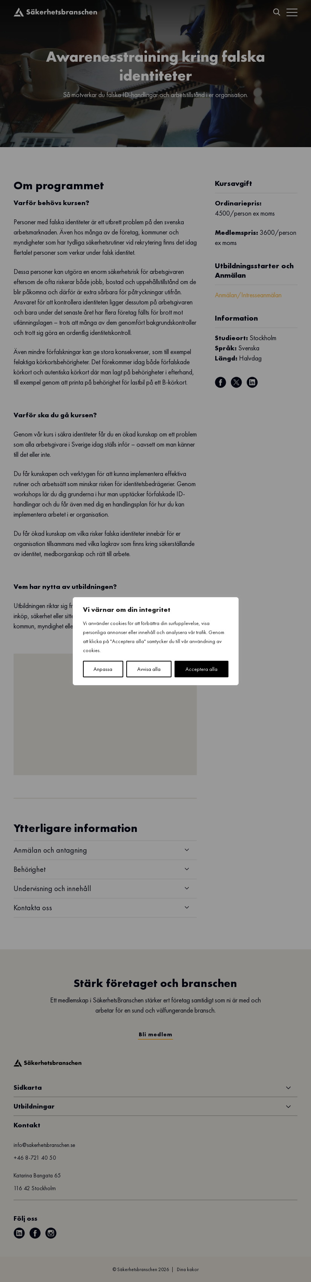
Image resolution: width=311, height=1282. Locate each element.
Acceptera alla (201, 669)
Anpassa (102, 669)
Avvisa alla (149, 669)
